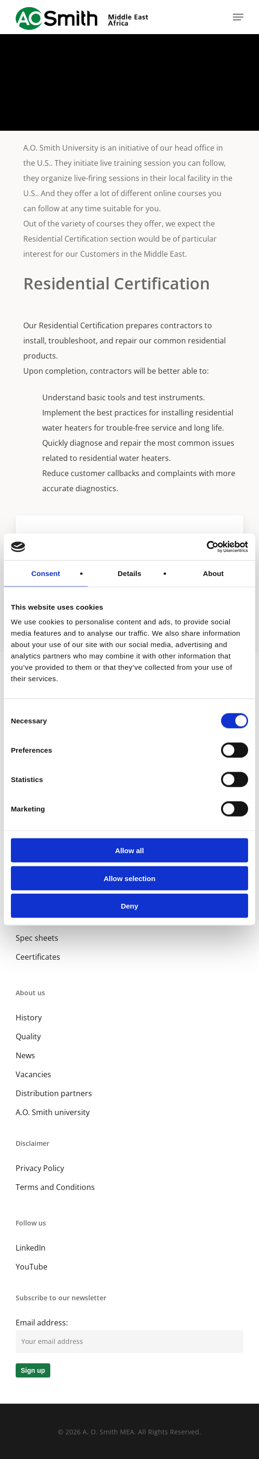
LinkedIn (31, 1248)
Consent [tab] (45, 573)
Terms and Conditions (55, 1187)
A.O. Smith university (53, 1112)
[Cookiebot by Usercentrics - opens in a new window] (206, 547)
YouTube (31, 1266)
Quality (28, 1036)
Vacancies (33, 1074)
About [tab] (213, 573)
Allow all (129, 851)
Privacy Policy (40, 1168)
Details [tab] (129, 573)
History (29, 1017)
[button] (238, 17)
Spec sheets (37, 938)
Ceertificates (38, 957)
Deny (130, 906)
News (25, 1055)
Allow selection (129, 878)
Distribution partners (54, 1093)
